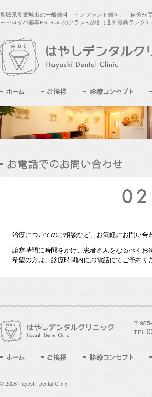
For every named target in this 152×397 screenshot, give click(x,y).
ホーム (12, 91)
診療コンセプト (108, 91)
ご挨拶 (53, 91)
